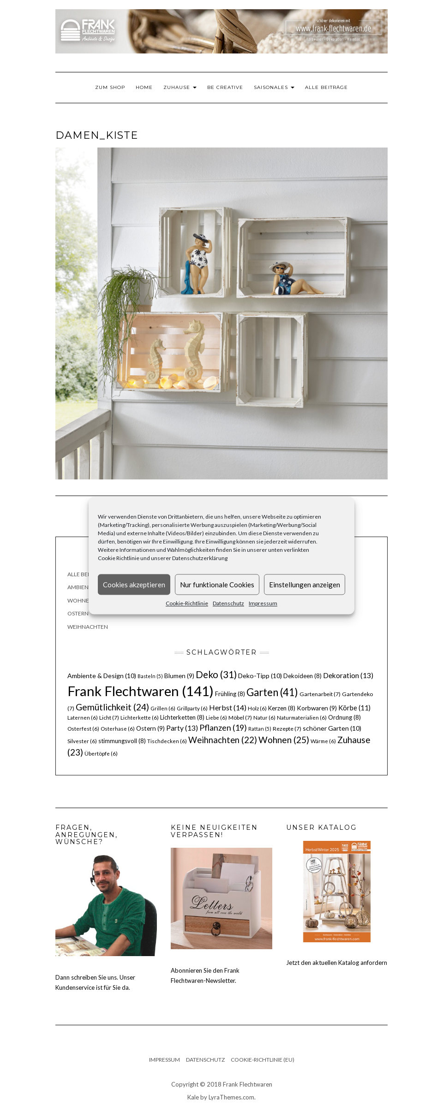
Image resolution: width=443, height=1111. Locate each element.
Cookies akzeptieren (134, 584)
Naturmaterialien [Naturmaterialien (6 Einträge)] (302, 718)
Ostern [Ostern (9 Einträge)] (150, 728)
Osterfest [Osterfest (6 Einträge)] (83, 729)
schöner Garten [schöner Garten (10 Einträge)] (332, 728)
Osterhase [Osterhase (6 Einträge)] (118, 729)
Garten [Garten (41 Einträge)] (272, 692)
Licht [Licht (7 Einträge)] (109, 717)
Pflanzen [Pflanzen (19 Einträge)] (223, 727)
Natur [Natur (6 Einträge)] (264, 718)
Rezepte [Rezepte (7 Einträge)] (287, 728)
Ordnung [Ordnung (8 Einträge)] (344, 717)
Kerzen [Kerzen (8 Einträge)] (281, 708)
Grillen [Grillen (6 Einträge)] (162, 708)
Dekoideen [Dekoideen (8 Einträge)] (302, 676)
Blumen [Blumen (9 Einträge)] (179, 676)
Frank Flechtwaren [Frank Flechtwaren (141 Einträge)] (140, 691)
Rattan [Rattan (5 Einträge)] (259, 729)
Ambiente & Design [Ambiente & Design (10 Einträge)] (101, 676)
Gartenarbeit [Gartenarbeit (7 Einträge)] (320, 694)
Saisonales (274, 87)
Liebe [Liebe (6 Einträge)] (216, 718)
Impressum (263, 603)
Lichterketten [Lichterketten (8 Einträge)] (182, 717)
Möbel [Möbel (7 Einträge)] (240, 717)
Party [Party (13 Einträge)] (182, 728)
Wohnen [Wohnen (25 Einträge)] (283, 739)
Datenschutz (228, 603)
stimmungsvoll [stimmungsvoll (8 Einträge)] (122, 741)
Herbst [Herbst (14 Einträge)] (227, 707)
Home (144, 87)
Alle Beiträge (326, 87)
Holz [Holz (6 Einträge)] (257, 708)
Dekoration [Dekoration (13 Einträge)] (348, 675)
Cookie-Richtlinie (187, 603)
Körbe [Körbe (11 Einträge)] (354, 707)
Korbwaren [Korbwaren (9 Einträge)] (317, 708)
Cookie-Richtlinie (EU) (262, 1059)
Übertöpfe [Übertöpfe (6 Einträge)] (101, 753)
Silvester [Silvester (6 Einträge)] (82, 741)
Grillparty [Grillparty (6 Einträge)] (192, 708)
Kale (193, 1097)
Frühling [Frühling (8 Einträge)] (230, 693)
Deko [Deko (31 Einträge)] (216, 674)
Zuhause (180, 87)
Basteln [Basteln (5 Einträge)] (150, 676)
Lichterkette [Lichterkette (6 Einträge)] (139, 718)
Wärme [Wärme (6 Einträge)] (323, 741)
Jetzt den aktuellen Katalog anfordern (336, 962)
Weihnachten (87, 626)
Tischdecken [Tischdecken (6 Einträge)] (167, 741)
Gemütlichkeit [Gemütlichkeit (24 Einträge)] (112, 707)
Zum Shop (110, 87)
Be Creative (225, 87)
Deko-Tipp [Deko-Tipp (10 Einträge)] (260, 676)
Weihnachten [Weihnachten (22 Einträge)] (222, 740)
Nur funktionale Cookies (217, 584)
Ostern (78, 613)
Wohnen (80, 600)
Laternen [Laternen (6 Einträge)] (82, 718)
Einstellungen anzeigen (304, 584)
